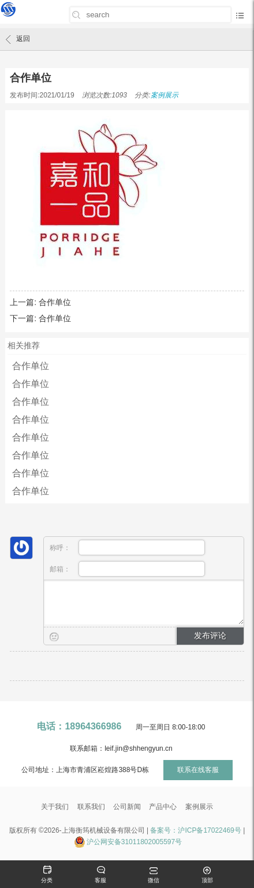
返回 (18, 39)
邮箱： (127, 569)
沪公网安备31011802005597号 (134, 842)
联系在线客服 (198, 770)
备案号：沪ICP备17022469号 (195, 830)
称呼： (127, 547)
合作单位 (55, 302)
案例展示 (164, 95)
